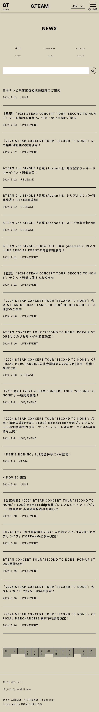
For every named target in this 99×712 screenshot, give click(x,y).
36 (28, 652)
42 (70, 652)
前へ (6, 652)
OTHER (81, 55)
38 (41, 652)
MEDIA (18, 55)
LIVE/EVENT (49, 48)
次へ (91, 652)
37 (35, 652)
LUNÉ (49, 55)
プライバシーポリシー (17, 689)
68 (84, 652)
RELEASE (80, 48)
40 (56, 652)
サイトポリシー (13, 682)
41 (63, 652)
